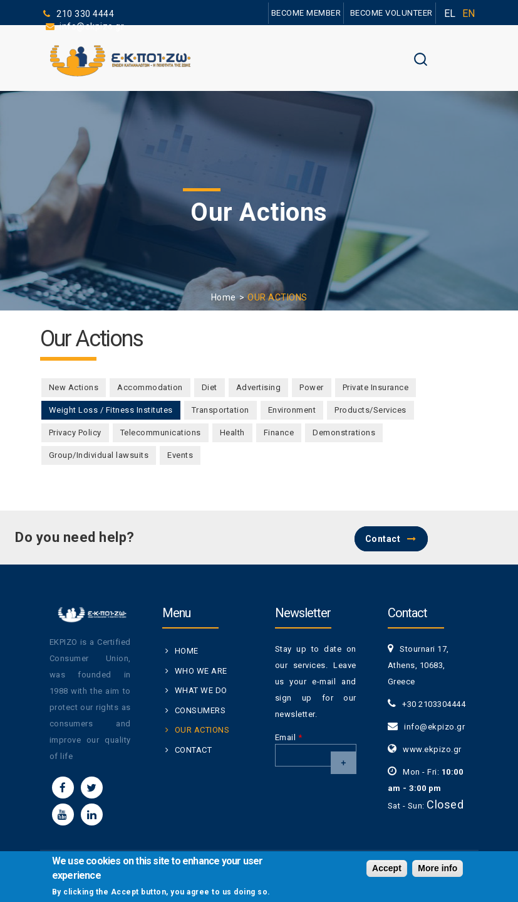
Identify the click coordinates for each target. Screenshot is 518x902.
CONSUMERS (200, 710)
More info (437, 871)
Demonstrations (344, 432)
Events (180, 455)
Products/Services (370, 410)
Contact (383, 539)
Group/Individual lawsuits (99, 455)
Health (232, 432)
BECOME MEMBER (306, 13)
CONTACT (193, 750)
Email (289, 737)
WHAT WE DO (201, 690)
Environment (292, 410)
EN (468, 13)
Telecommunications (160, 432)
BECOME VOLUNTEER (391, 13)
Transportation (220, 410)
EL (450, 13)
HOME (187, 650)
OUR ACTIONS (202, 730)
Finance (279, 432)
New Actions (74, 387)
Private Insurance (376, 387)
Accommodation (150, 387)
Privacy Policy (75, 432)
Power (311, 387)
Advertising (258, 387)
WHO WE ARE (201, 671)
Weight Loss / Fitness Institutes (114, 410)
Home (223, 297)
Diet (209, 387)
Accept (386, 871)
